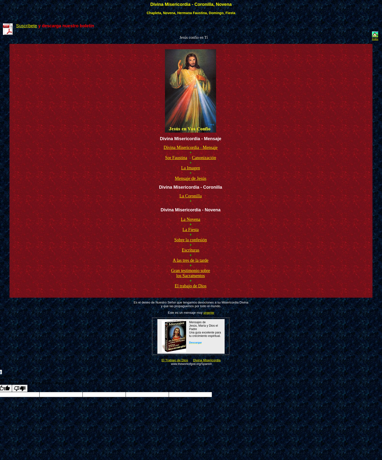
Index (375, 39)
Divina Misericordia (207, 360)
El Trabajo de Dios (175, 360)
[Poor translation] (20, 388)
